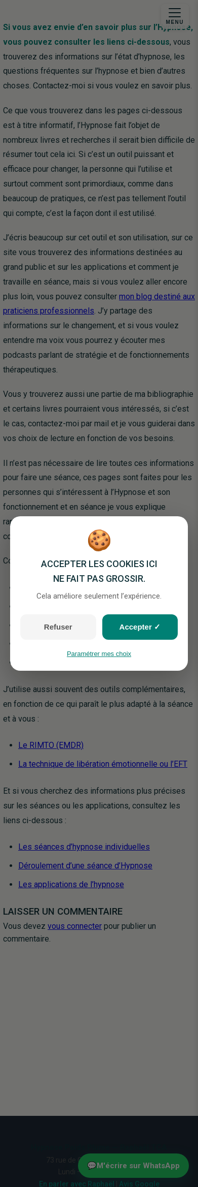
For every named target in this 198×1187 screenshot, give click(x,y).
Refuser (58, 626)
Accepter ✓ (140, 626)
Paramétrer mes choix (99, 654)
